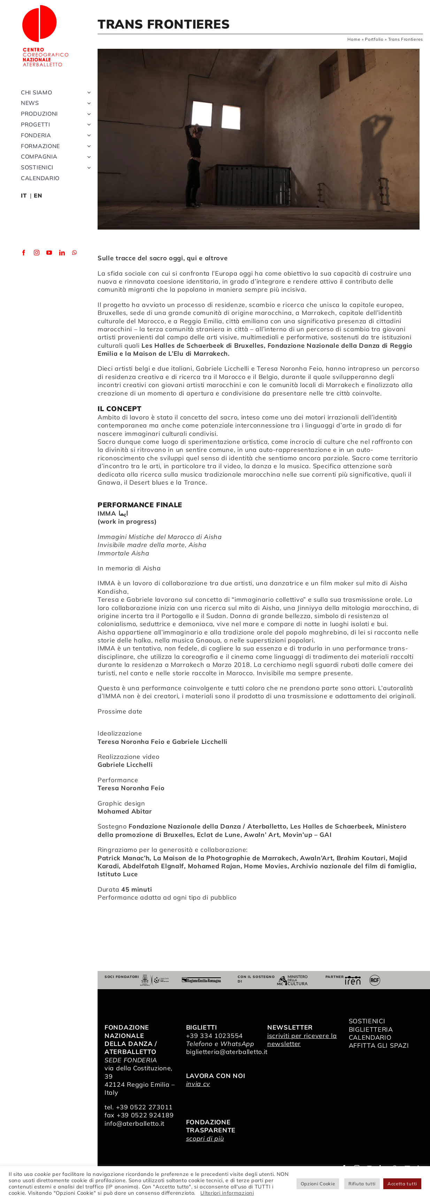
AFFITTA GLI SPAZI (379, 1045)
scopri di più (205, 1138)
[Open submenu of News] (87, 103)
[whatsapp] (74, 252)
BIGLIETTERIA (371, 1029)
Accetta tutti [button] (402, 1183)
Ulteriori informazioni (227, 1193)
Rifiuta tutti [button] (362, 1183)
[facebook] (24, 252)
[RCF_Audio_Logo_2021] (375, 977)
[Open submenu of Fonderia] (87, 135)
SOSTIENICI (367, 1021)
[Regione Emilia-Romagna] (201, 980)
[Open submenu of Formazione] (87, 146)
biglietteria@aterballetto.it (227, 1052)
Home (353, 39)
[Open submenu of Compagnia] (87, 156)
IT (23, 195)
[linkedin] (62, 252)
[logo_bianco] (45, 6)
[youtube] (49, 252)
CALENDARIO (370, 1037)
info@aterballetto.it (134, 1123)
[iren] (353, 979)
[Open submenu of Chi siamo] (87, 92)
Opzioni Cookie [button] (318, 1183)
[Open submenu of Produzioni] (87, 113)
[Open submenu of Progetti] (87, 124)
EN (38, 195)
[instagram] (37, 252)
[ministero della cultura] (292, 978)
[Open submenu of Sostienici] (87, 167)
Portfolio (374, 39)
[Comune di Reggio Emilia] (154, 977)
